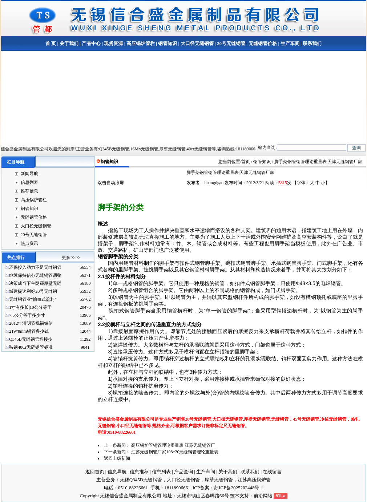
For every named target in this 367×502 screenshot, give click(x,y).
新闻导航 (29, 173)
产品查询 (183, 471)
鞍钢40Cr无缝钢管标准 (31, 347)
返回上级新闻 (117, 458)
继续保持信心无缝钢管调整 (35, 275)
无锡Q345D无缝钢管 (141, 479)
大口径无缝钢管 (197, 43)
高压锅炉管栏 (140, 43)
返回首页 (94, 471)
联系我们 (312, 43)
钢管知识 (167, 43)
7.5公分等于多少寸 (27, 315)
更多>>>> (71, 257)
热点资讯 (29, 243)
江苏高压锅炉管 (254, 479)
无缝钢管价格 (263, 43)
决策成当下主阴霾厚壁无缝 (35, 283)
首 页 (50, 43)
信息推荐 (139, 471)
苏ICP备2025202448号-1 (238, 487)
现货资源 (113, 43)
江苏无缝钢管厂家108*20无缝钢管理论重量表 (174, 451)
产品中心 (91, 43)
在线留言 (272, 471)
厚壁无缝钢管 (219, 479)
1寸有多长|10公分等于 (30, 307)
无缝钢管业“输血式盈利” (33, 299)
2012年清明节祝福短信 (31, 323)
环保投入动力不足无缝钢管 (35, 267)
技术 (234, 495)
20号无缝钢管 (231, 43)
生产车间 (290, 43)
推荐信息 (29, 191)
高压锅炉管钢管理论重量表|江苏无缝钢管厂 (173, 445)
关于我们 (69, 43)
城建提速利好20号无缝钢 (33, 291)
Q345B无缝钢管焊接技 (30, 339)
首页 (245, 161)
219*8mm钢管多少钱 (29, 331)
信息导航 (117, 471)
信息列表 (29, 182)
